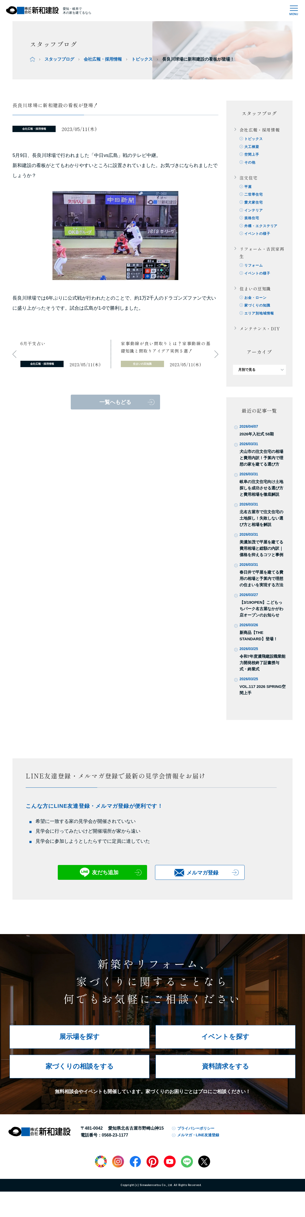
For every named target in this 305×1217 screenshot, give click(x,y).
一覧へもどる (115, 402)
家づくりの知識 (258, 311)
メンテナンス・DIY (260, 334)
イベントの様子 (258, 238)
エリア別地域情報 (260, 319)
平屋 (248, 188)
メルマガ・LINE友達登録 (198, 1141)
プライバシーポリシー (195, 1134)
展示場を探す (79, 1042)
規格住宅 (252, 221)
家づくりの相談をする (80, 1072)
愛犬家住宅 (254, 205)
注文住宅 (249, 179)
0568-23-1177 (115, 1141)
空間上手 (252, 155)
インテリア (254, 213)
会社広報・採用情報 (103, 59)
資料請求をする (225, 1072)
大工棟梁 (252, 147)
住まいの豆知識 (255, 293)
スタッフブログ (59, 59)
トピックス (142, 59)
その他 (250, 164)
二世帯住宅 (254, 197)
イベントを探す (225, 1042)
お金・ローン (256, 303)
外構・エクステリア (261, 229)
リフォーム (254, 270)
